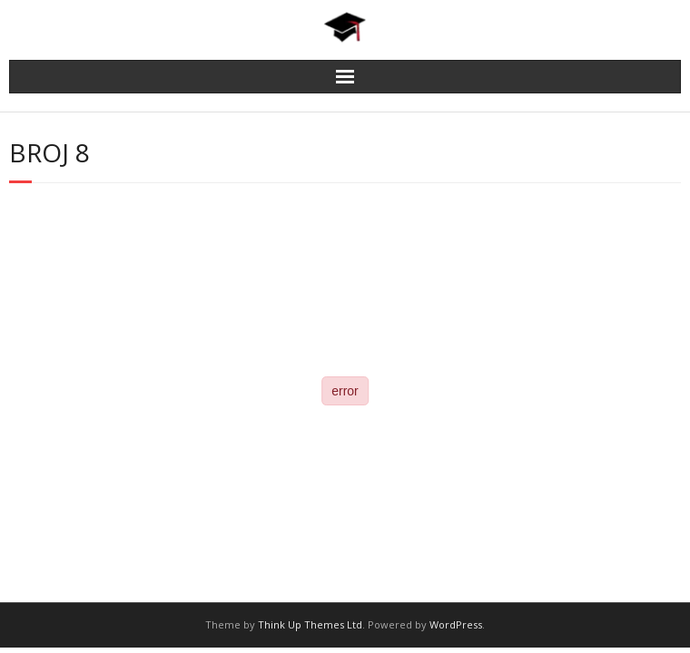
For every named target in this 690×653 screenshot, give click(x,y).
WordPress (455, 624)
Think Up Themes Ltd (310, 624)
